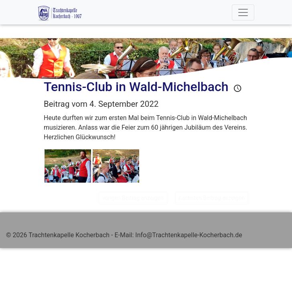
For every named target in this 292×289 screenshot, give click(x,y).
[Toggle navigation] (243, 12)
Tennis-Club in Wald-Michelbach (136, 86)
